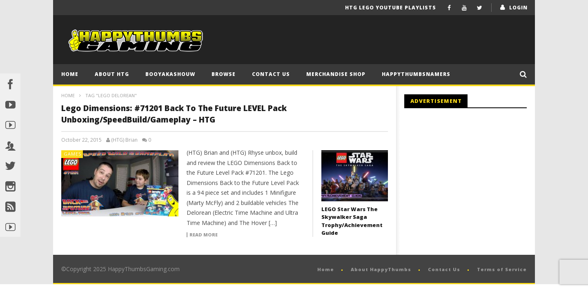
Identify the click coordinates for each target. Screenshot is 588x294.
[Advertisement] (472, 182)
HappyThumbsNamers (416, 74)
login (518, 7)
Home (69, 74)
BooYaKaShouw (170, 74)
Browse (224, 74)
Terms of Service (502, 269)
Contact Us (271, 74)
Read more (203, 234)
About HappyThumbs (381, 269)
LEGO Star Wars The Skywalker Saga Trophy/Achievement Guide (352, 221)
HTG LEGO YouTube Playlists (390, 7)
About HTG (112, 74)
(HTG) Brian (124, 140)
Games (72, 154)
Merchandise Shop (335, 74)
